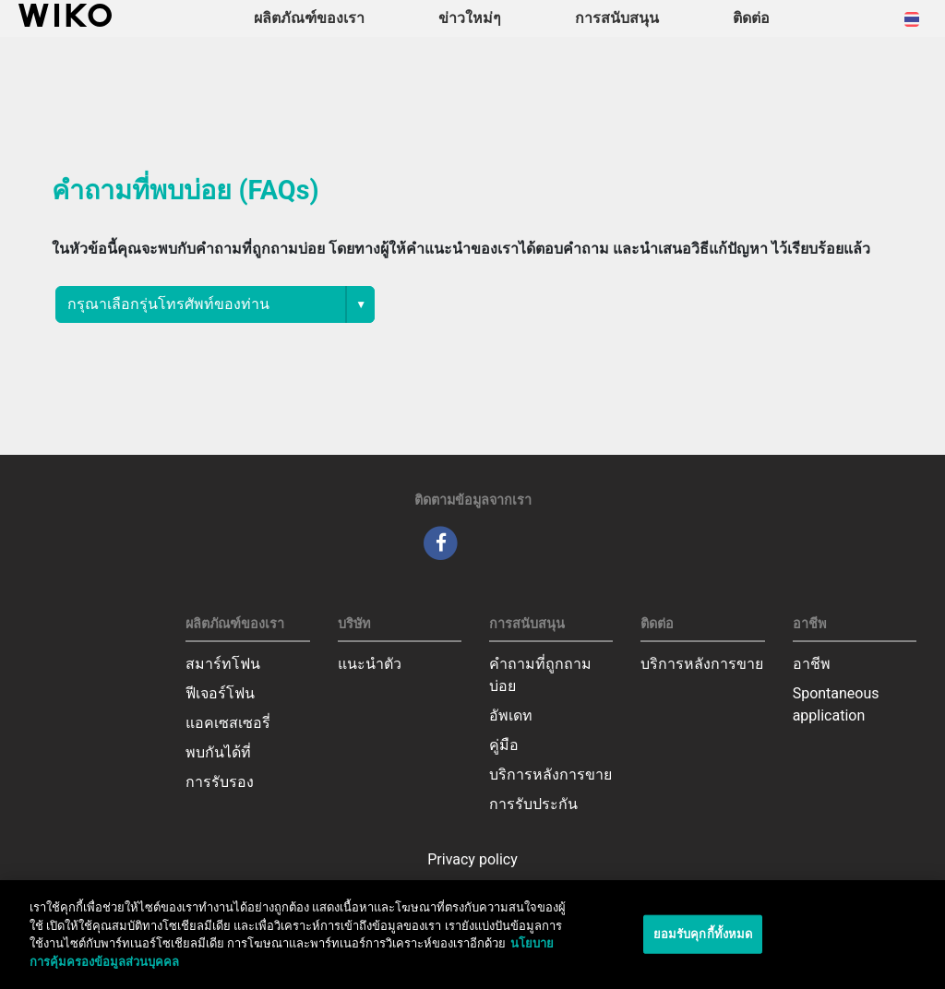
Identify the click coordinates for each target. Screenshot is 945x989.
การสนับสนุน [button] (617, 18)
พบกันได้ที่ (218, 752)
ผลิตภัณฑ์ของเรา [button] (309, 18)
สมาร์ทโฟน (222, 664)
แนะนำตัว (369, 664)
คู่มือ (504, 745)
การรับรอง (219, 782)
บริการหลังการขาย (550, 774)
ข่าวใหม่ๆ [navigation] (469, 18)
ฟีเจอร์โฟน (220, 693)
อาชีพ (812, 664)
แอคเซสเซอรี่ (227, 723)
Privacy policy (472, 859)
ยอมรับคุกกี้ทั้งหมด (703, 939)
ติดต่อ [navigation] (751, 18)
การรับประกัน (533, 804)
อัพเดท (510, 715)
